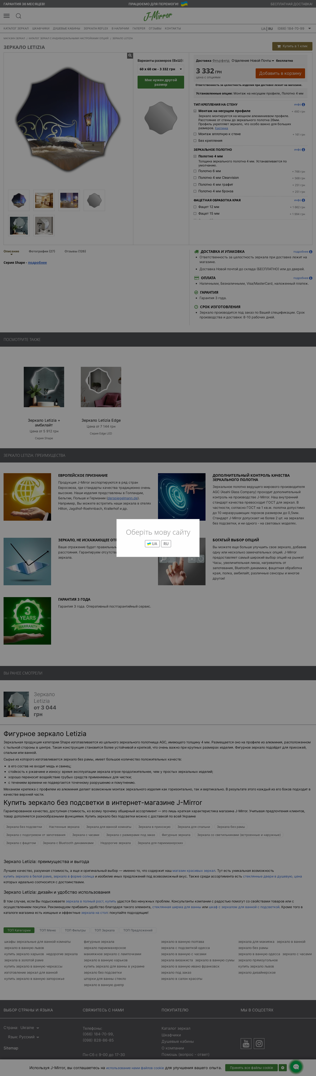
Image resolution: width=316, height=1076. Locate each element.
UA (152, 543)
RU (166, 543)
